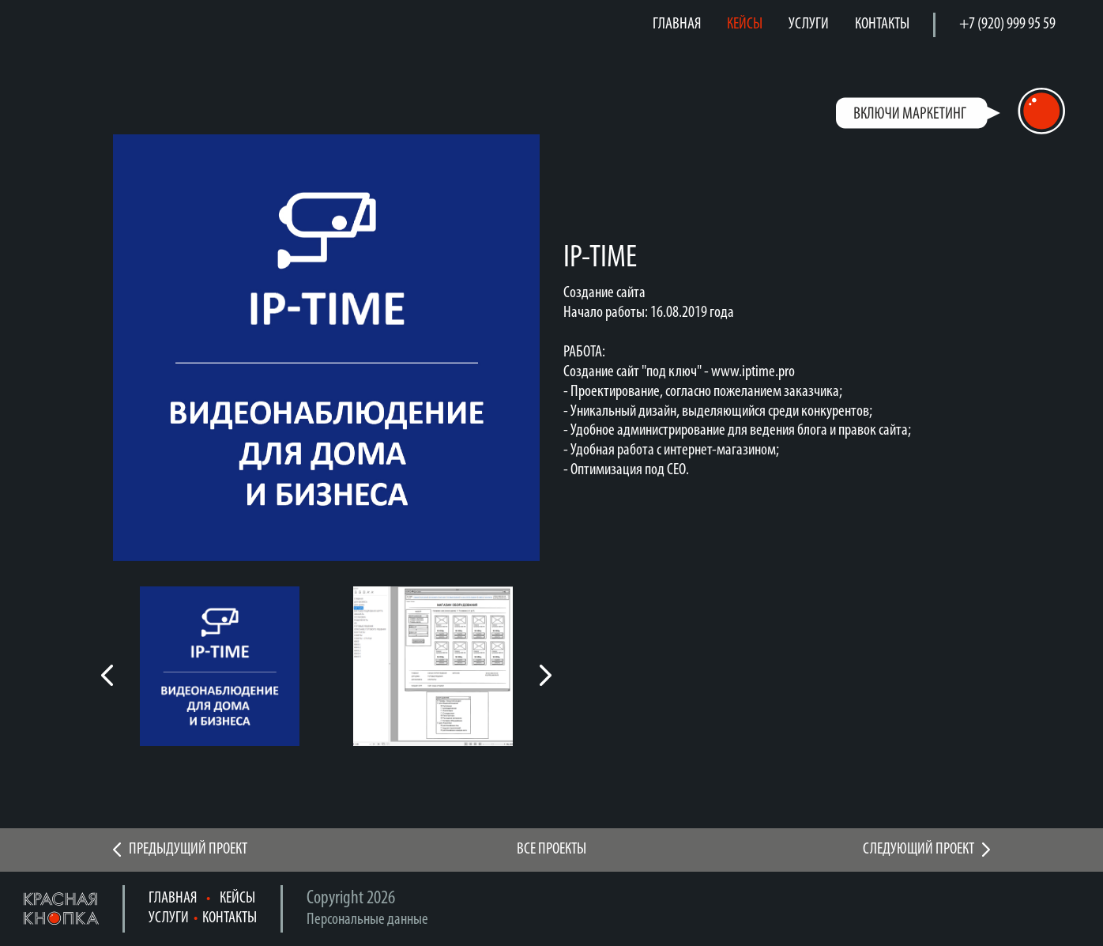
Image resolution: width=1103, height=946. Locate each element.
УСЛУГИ (809, 24)
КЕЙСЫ (744, 24)
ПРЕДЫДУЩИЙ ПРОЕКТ (188, 849)
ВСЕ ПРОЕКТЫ (551, 849)
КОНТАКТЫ (882, 24)
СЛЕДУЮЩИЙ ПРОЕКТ (918, 849)
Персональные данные (367, 919)
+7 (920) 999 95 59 (1007, 24)
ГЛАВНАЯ (677, 24)
